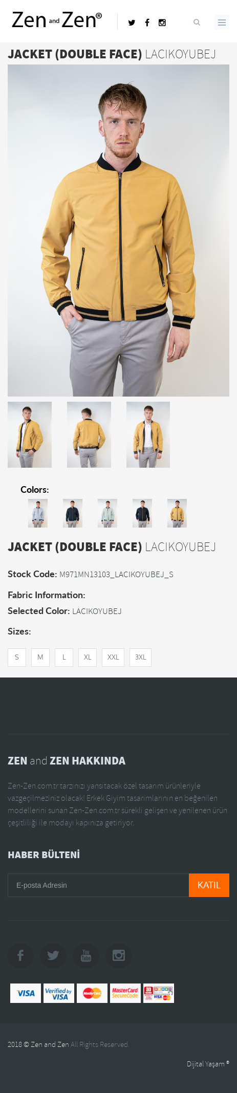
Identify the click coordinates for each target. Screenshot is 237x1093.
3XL (140, 657)
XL (87, 657)
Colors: (34, 489)
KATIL (209, 885)
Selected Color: (39, 610)
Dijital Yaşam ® (208, 1064)
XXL (113, 657)
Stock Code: (32, 573)
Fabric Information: (46, 594)
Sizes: (19, 631)
